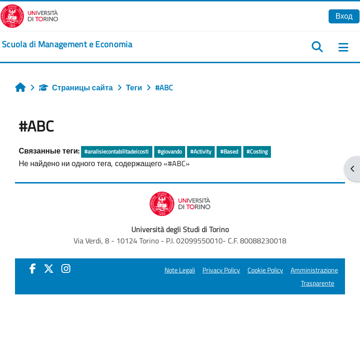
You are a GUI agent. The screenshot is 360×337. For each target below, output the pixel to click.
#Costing (257, 151)
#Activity (200, 151)
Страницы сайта (76, 87)
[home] (67, 44)
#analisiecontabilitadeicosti (116, 151)
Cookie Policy (265, 270)
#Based (229, 151)
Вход (344, 16)
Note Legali (180, 270)
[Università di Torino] (29, 15)
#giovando (170, 151)
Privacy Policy (221, 270)
